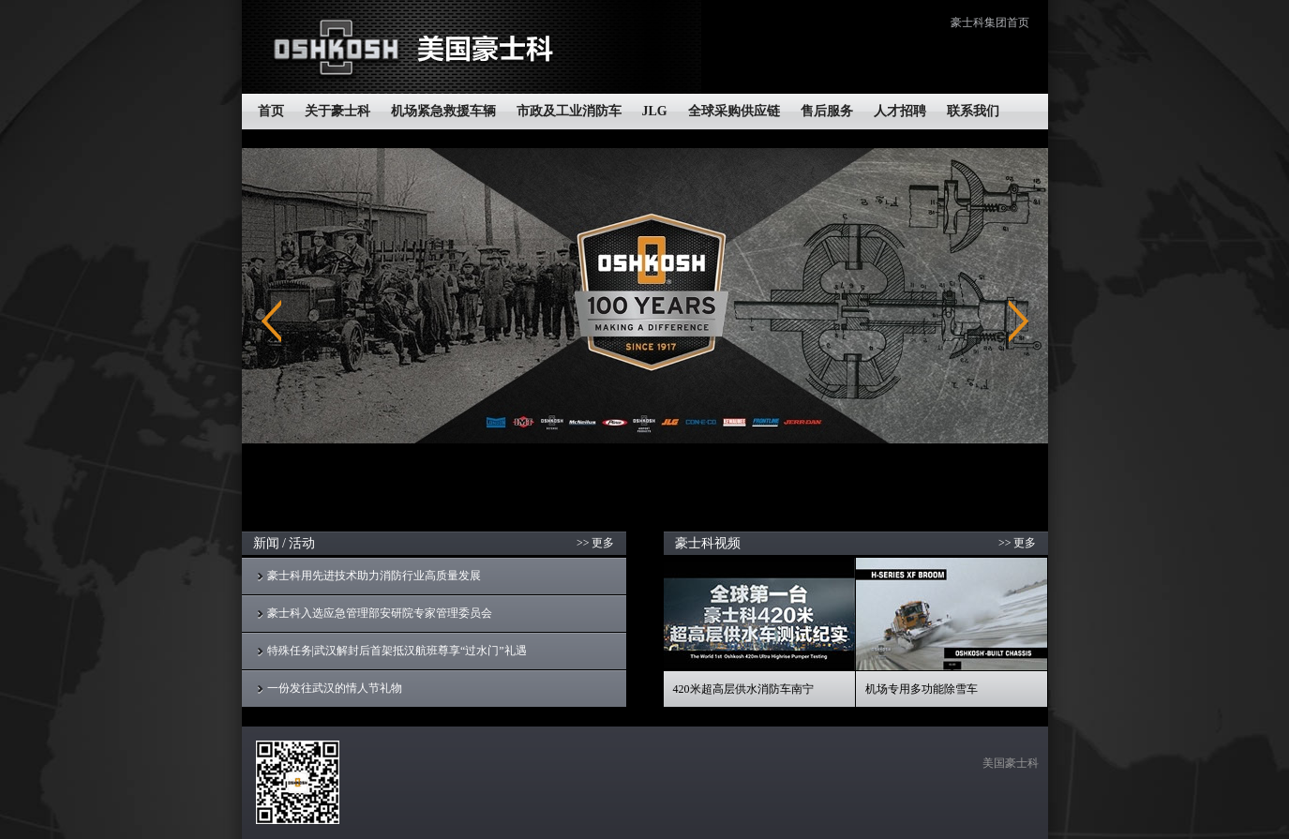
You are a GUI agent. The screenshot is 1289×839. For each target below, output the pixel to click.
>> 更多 (596, 542)
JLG (654, 111)
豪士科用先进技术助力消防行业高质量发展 (374, 575)
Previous (271, 320)
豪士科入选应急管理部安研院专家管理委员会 (379, 613)
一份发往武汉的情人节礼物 (334, 688)
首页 (271, 111)
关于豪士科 (337, 111)
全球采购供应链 (734, 111)
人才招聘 (900, 111)
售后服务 (827, 111)
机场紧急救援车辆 (443, 111)
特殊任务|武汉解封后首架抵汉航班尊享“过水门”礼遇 (397, 650)
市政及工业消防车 (569, 111)
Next (1018, 320)
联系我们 (973, 111)
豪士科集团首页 (990, 22)
